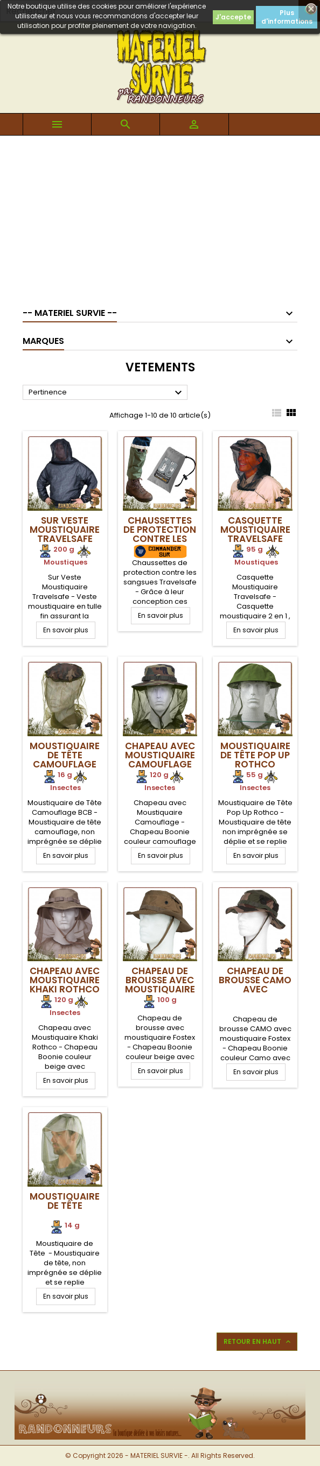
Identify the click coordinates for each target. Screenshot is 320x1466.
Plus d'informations (286, 17)
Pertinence (107, 392)
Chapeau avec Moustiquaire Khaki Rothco (65, 980)
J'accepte (233, 17)
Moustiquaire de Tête (65, 1201)
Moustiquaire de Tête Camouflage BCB (65, 759)
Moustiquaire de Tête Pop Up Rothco (255, 755)
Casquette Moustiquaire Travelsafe (255, 529)
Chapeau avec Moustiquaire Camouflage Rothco (160, 759)
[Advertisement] (160, 216)
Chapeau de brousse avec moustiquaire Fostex (160, 984)
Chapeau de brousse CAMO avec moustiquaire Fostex (255, 989)
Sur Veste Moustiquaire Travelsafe (65, 529)
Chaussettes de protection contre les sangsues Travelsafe (159, 538)
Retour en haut (258, 1342)
